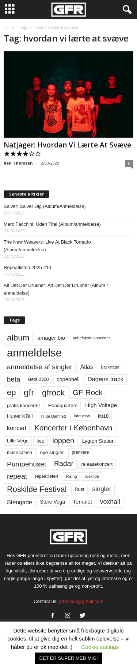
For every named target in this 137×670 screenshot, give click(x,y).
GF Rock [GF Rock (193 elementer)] (88, 392)
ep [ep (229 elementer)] (11, 392)
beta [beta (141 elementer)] (13, 379)
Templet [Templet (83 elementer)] (82, 501)
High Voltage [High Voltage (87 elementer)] (101, 405)
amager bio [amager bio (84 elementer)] (51, 338)
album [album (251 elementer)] (18, 337)
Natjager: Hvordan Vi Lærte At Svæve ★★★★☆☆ (67, 149)
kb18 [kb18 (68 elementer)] (103, 416)
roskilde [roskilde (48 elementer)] (92, 476)
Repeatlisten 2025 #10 (27, 267)
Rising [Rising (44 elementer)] (71, 476)
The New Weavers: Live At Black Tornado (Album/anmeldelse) (47, 245)
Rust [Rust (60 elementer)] (79, 489)
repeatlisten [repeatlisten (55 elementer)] (46, 476)
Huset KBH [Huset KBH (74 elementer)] (20, 416)
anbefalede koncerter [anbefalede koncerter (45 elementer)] (91, 338)
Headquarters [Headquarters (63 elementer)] (62, 405)
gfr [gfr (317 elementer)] (29, 392)
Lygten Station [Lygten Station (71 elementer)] (98, 441)
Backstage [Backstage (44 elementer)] (110, 367)
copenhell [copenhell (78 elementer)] (68, 379)
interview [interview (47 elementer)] (82, 416)
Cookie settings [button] (100, 647)
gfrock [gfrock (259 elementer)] (53, 392)
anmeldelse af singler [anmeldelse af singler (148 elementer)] (39, 367)
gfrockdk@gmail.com (81, 601)
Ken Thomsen (18, 163)
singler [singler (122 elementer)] (101, 489)
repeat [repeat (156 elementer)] (17, 476)
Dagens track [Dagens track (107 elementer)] (105, 379)
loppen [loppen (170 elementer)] (63, 441)
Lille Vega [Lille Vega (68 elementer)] (17, 441)
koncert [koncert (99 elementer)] (16, 428)
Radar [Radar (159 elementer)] (63, 464)
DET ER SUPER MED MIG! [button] (68, 658)
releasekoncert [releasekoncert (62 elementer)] (97, 464)
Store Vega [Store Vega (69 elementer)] (52, 502)
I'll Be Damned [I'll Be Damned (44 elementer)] (53, 416)
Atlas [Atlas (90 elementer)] (86, 367)
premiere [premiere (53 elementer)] (80, 452)
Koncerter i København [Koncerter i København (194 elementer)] (73, 427)
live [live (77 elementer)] (41, 441)
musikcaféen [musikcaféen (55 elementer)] (19, 452)
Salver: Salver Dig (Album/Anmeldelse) (45, 206)
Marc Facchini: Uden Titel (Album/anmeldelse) (52, 224)
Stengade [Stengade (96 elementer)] (19, 502)
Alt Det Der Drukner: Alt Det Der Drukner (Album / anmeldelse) (56, 289)
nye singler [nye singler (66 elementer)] (52, 452)
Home (9, 27)
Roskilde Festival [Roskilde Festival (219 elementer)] (37, 489)
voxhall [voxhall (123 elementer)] (110, 501)
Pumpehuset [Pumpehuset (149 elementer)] (26, 464)
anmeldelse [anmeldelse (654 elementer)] (34, 353)
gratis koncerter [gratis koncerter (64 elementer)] (23, 405)
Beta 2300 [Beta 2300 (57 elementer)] (38, 379)
